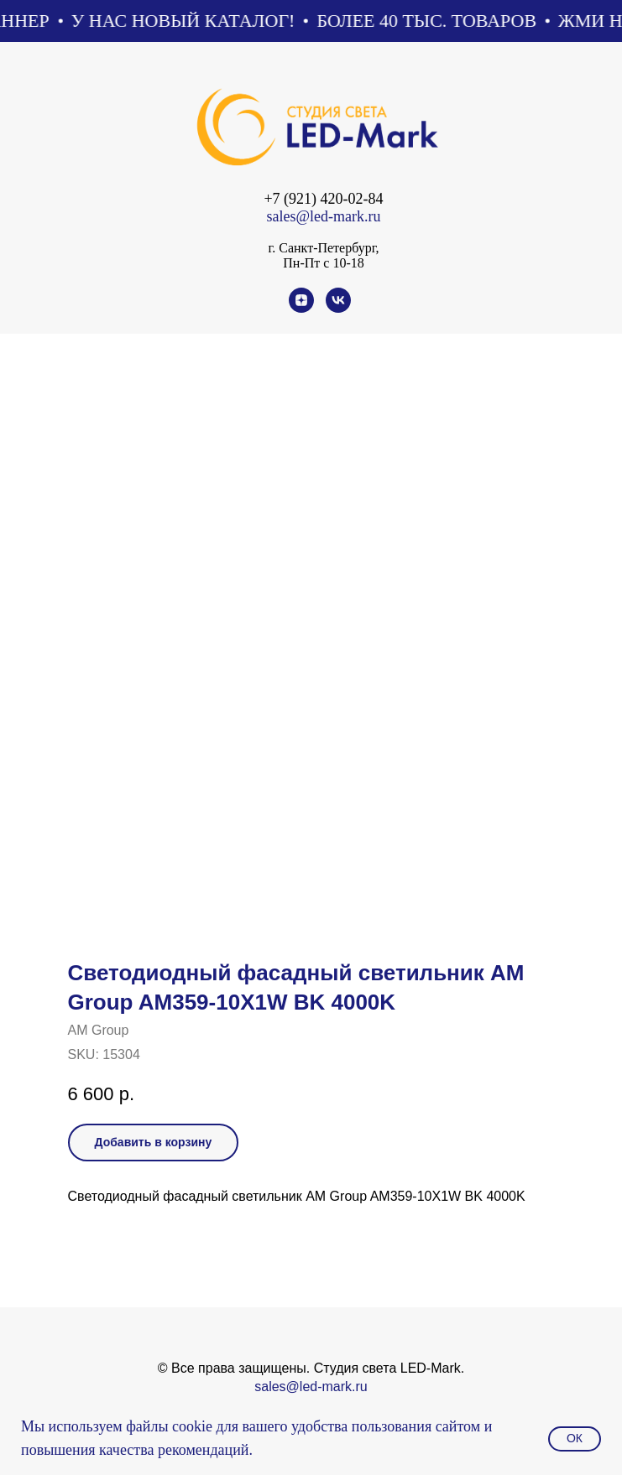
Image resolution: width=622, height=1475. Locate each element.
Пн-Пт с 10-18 (323, 263)
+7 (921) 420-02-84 (323, 198)
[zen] (301, 308)
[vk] (338, 308)
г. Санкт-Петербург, (323, 248)
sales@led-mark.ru (323, 216)
